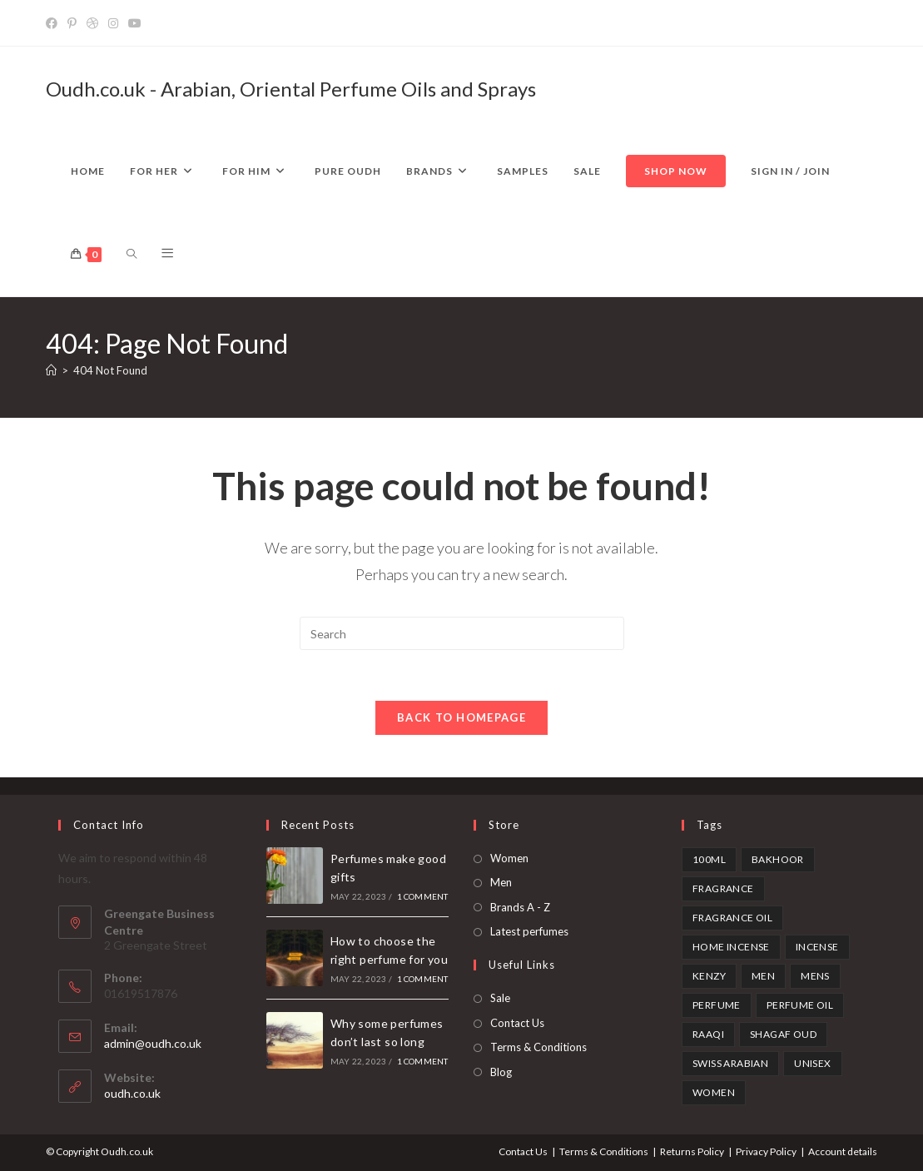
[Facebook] (54, 23)
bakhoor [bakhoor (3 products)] (778, 859)
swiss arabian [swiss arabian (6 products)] (730, 1063)
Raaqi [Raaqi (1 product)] (708, 1034)
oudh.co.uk (132, 1094)
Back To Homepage (461, 717)
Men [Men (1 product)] (763, 976)
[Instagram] (113, 23)
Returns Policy (692, 1151)
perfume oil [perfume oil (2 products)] (800, 1005)
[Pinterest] (72, 23)
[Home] (51, 370)
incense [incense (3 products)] (817, 946)
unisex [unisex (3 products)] (812, 1063)
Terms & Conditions (538, 1047)
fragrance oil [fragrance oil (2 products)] (732, 917)
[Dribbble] (92, 23)
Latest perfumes (529, 932)
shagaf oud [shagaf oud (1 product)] (783, 1034)
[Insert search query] (462, 633)
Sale (500, 998)
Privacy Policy (766, 1151)
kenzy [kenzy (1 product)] (709, 976)
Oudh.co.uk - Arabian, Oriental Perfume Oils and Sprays (291, 89)
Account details (842, 1151)
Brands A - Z (520, 907)
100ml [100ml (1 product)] (709, 859)
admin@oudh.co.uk (152, 1044)
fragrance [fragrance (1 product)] (723, 888)
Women (509, 858)
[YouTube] (134, 23)
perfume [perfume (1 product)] (716, 1005)
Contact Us (517, 1023)
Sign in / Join (790, 171)
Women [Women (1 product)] (713, 1092)
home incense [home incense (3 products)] (731, 946)
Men (501, 883)
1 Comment (423, 897)
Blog (501, 1072)
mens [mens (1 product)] (815, 976)
